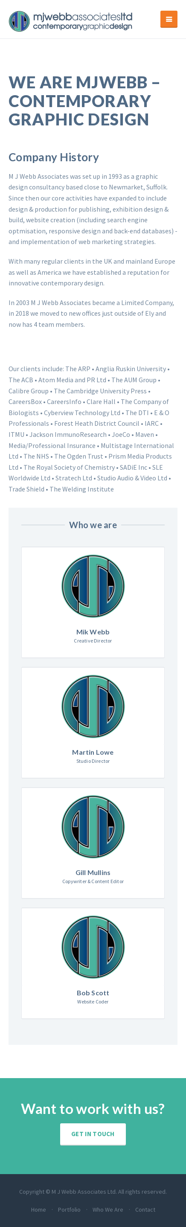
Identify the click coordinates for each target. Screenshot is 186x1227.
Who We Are (108, 1209)
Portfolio (69, 1209)
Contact (145, 1209)
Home (38, 1209)
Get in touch (93, 1134)
